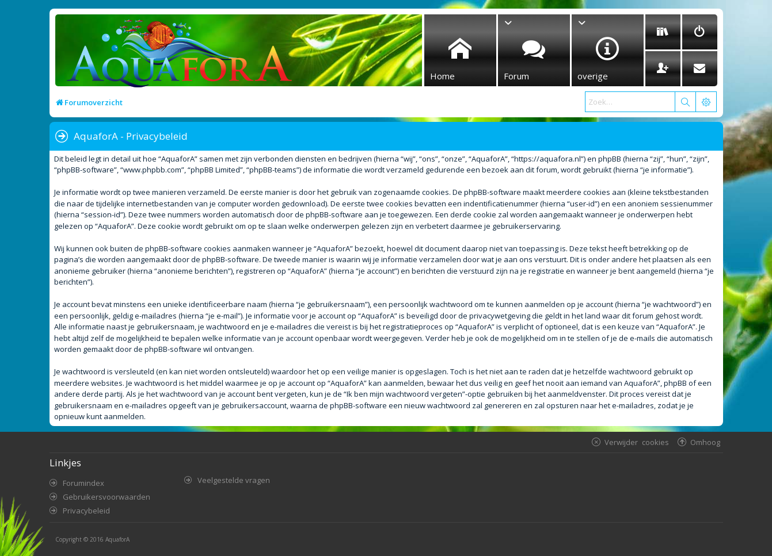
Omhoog (705, 442)
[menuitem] (662, 31)
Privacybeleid (86, 510)
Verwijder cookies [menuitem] (636, 442)
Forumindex (83, 483)
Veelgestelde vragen (233, 480)
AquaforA (117, 539)
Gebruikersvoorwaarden (106, 497)
